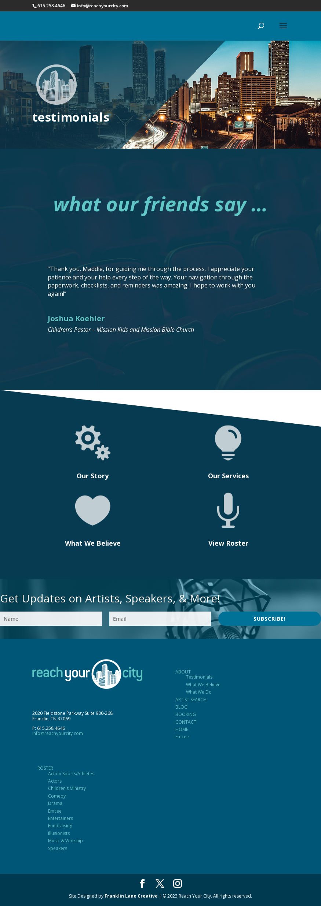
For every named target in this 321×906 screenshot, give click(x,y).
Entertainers (60, 818)
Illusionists (59, 833)
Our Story (93, 475)
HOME (181, 729)
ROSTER (45, 768)
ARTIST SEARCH (191, 700)
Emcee (182, 737)
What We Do (199, 692)
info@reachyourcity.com (57, 733)
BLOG (181, 707)
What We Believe (93, 543)
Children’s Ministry (67, 788)
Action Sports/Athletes (71, 774)
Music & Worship (65, 841)
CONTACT (185, 722)
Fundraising (60, 826)
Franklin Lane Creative (131, 896)
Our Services (228, 475)
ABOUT (183, 672)
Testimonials (199, 677)
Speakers (57, 848)
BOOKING (185, 714)
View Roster (228, 543)
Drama (55, 803)
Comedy (57, 796)
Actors (55, 781)
